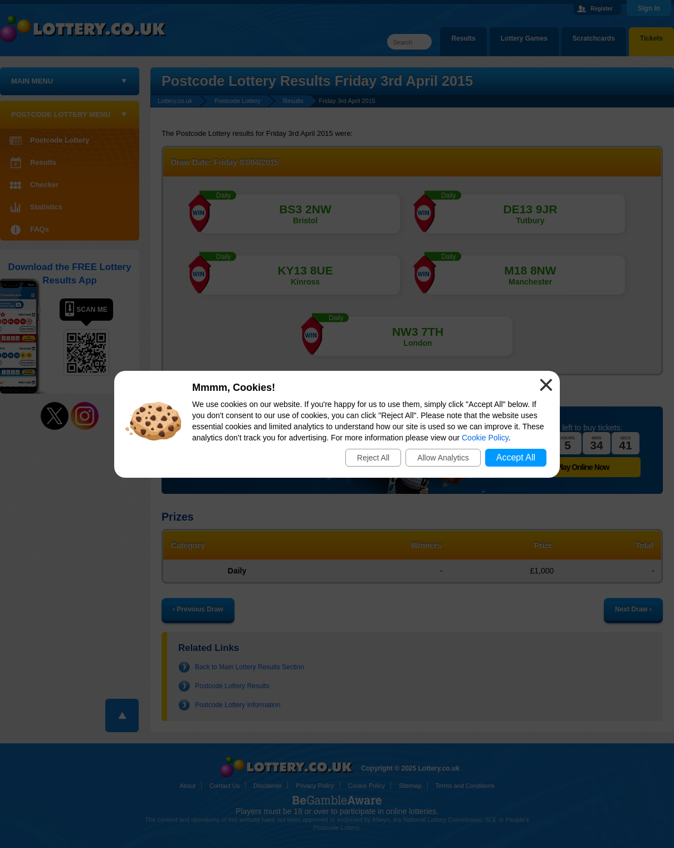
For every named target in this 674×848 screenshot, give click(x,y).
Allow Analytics (443, 457)
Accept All (515, 457)
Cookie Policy (485, 437)
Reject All (373, 457)
